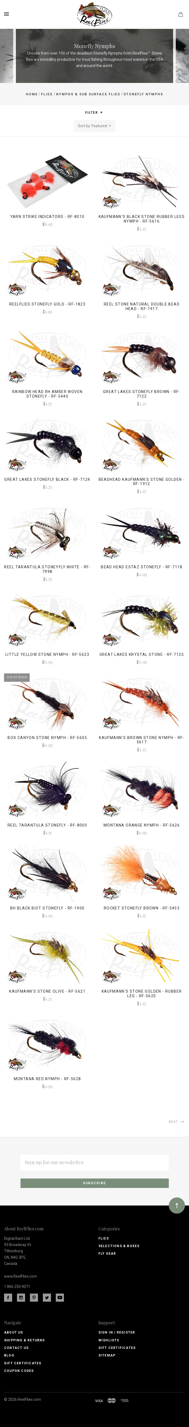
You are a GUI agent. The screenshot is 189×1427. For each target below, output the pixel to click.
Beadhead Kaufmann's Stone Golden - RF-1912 (142, 481)
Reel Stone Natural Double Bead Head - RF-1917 (142, 306)
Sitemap (106, 1355)
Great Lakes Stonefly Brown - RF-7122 (141, 394)
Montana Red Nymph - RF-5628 (47, 1079)
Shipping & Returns (24, 1340)
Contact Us (16, 1348)
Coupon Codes (19, 1371)
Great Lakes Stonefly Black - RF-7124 (47, 479)
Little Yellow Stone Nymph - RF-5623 (47, 654)
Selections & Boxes (119, 1246)
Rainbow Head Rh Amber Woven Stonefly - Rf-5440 (47, 394)
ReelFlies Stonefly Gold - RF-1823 (47, 304)
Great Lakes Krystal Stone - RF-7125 (141, 654)
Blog (9, 1355)
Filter (94, 113)
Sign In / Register (116, 1332)
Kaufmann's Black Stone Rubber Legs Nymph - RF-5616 (142, 218)
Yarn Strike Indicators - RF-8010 (47, 216)
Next (177, 1121)
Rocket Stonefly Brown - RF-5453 (142, 908)
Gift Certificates (22, 1363)
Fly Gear (107, 1253)
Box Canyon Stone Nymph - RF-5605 (47, 738)
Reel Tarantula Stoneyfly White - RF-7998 (47, 569)
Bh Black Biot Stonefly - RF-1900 (47, 908)
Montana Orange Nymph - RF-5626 (142, 825)
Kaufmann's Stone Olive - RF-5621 (47, 991)
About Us (13, 1332)
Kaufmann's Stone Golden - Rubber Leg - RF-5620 (142, 993)
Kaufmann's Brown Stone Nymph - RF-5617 (141, 740)
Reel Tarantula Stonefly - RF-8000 (47, 825)
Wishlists (108, 1340)
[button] (101, 112)
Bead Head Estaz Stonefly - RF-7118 (142, 567)
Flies (103, 1238)
